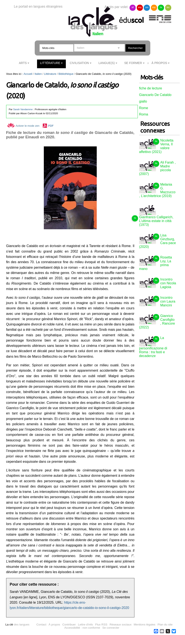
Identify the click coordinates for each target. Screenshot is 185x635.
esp (154, 7)
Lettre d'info (85, 624)
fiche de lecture (150, 88)
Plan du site (165, 624)
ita (161, 7)
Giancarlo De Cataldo (155, 95)
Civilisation (79, 63)
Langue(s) (106, 63)
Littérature (50, 63)
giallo (143, 101)
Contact (41, 624)
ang (140, 7)
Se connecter (110, 627)
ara (146, 7)
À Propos (159, 63)
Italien (38, 73)
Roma (143, 114)
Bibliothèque (65, 73)
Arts (23, 63)
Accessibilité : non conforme (82, 627)
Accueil (27, 73)
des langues (17, 624)
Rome (143, 108)
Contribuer (69, 624)
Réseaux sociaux (121, 624)
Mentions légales (144, 624)
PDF (51, 125)
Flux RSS (101, 624)
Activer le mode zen (23, 125)
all (133, 7)
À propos (54, 624)
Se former (133, 63)
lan (168, 7)
